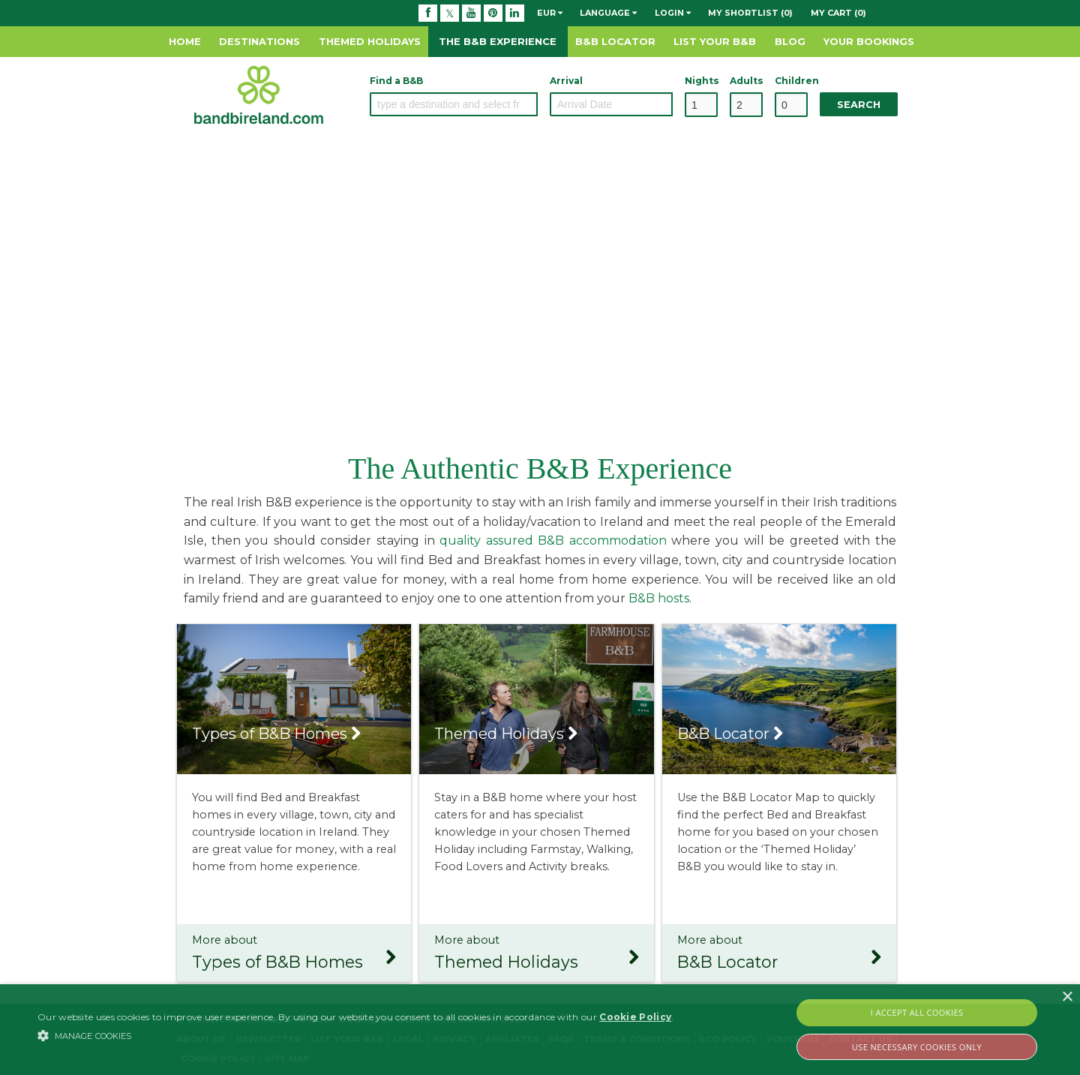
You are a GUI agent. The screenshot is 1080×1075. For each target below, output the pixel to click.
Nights (701, 80)
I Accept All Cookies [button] (917, 1012)
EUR (549, 13)
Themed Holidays (370, 41)
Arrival (566, 80)
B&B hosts (658, 598)
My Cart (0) (838, 13)
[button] (356, 1035)
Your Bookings (869, 41)
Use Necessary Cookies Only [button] (917, 1046)
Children (791, 80)
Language (608, 13)
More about (294, 954)
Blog (790, 41)
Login (673, 13)
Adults (746, 80)
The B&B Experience (497, 41)
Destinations (259, 41)
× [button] (1066, 997)
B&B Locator (615, 41)
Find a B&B (396, 80)
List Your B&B (715, 41)
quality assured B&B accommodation (553, 540)
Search (858, 104)
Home (185, 41)
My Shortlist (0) (750, 13)
